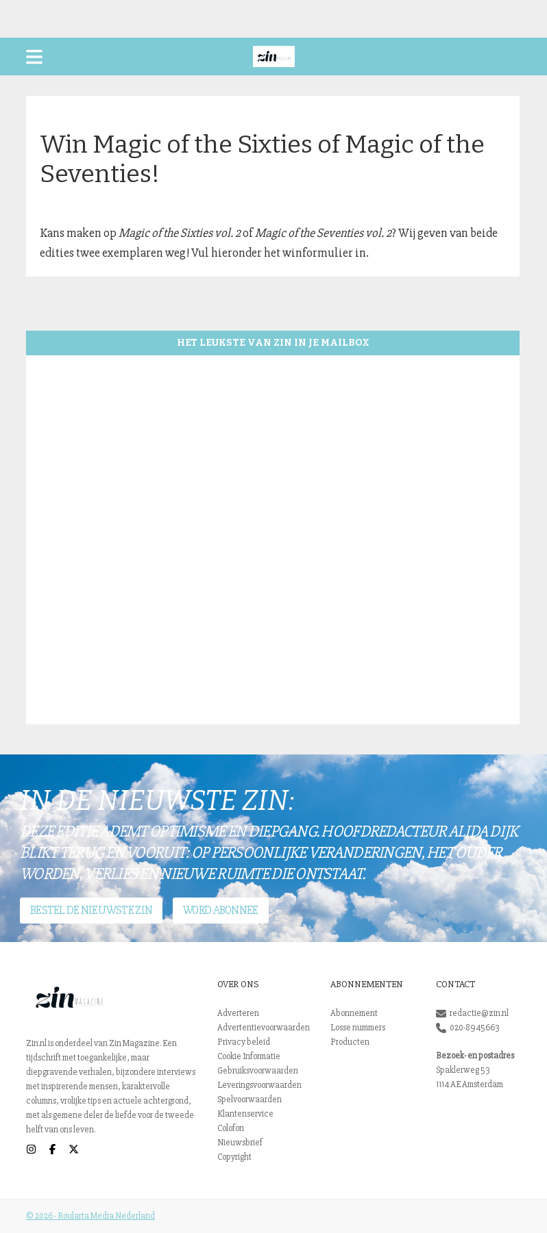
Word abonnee (220, 910)
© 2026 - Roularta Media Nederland (90, 1215)
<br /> (273, 539)
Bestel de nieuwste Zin (91, 910)
